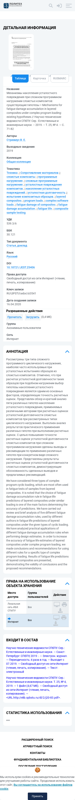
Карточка (39, 78)
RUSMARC (59, 78)
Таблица (20, 78)
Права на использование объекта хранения (31, 583)
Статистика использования (34, 713)
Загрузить (32, 317)
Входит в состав (22, 640)
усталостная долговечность (46, 192)
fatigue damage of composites (36, 204)
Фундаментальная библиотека (37, 759)
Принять (37, 796)
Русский (12, 256)
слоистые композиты (21, 176)
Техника (12, 172)
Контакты (37, 753)
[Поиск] (51, 6)
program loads (33, 200)
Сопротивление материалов (39, 172)
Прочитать (14, 317)
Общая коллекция (19, 161)
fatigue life (45, 208)
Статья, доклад (17, 245)
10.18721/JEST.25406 (21, 267)
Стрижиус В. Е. (16, 139)
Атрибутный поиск (37, 746)
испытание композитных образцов (30, 196)
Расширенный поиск (37, 739)
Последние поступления (37, 766)
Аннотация (17, 351)
